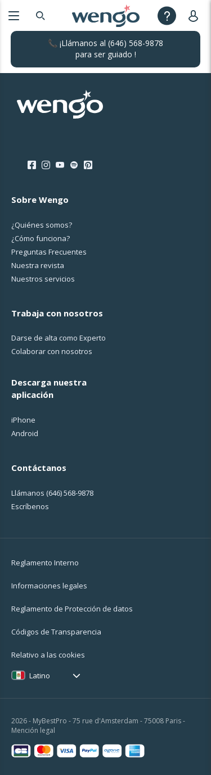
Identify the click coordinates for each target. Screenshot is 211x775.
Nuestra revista (37, 265)
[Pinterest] (88, 165)
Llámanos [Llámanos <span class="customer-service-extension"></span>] (52, 493)
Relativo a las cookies (48, 655)
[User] (195, 15)
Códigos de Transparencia (56, 632)
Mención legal (33, 730)
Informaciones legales (49, 586)
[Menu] (14, 15)
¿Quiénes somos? (41, 225)
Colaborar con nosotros (51, 351)
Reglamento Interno (45, 563)
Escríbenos (30, 506)
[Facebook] (32, 165)
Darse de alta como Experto (58, 338)
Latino (39, 675)
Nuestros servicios (43, 279)
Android (24, 433)
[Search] (40, 15)
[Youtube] (60, 165)
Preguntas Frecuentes (49, 252)
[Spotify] (74, 165)
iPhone (23, 420)
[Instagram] (46, 165)
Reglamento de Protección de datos (72, 609)
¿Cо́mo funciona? (40, 238)
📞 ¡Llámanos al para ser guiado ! (105, 49)
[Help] (167, 15)
